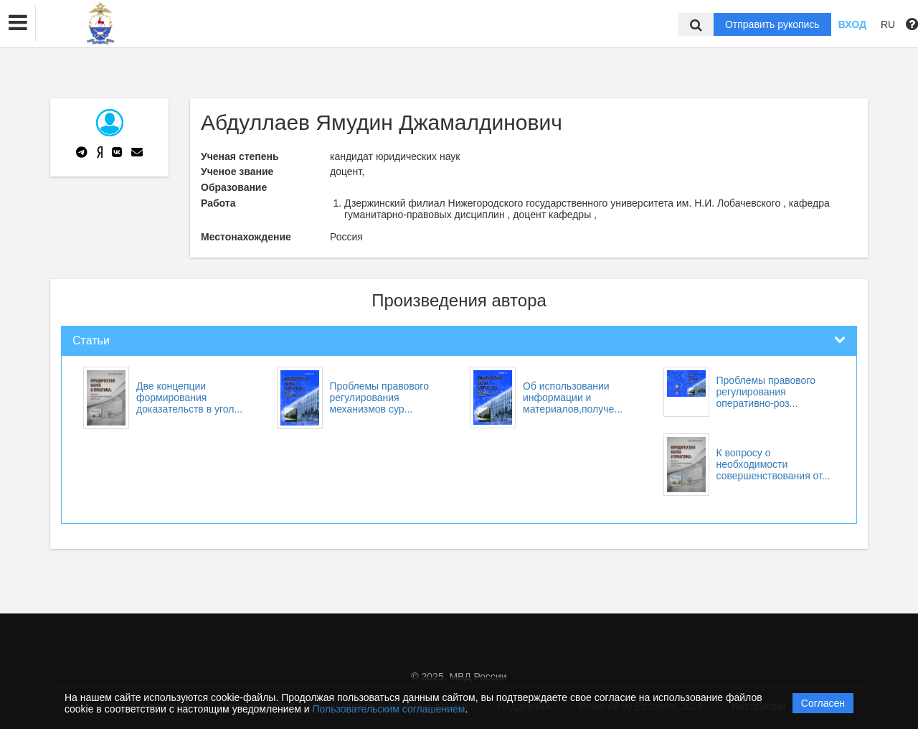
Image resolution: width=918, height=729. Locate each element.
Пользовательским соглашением (389, 709)
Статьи (91, 340)
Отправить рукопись (772, 24)
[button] (18, 23)
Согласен (823, 703)
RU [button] (888, 24)
